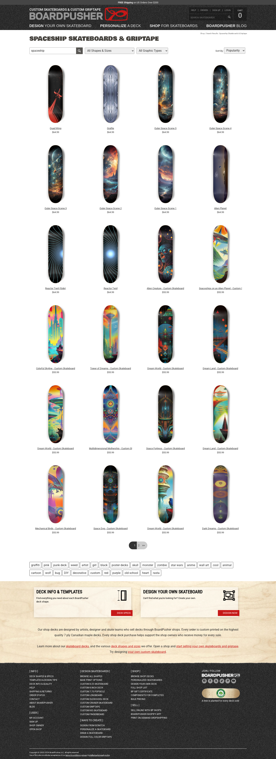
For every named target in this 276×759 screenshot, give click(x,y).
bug (57, 573)
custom (95, 573)
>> (143, 545)
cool (215, 565)
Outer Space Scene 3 (56, 208)
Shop (202, 33)
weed (74, 565)
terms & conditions (73, 755)
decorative (79, 573)
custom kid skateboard (93, 710)
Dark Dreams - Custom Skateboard (220, 528)
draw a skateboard (91, 733)
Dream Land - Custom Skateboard (220, 368)
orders (204, 10)
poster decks (120, 565)
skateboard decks (77, 646)
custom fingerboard (92, 714)
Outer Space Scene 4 (220, 128)
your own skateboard (60, 26)
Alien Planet (220, 208)
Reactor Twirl (111, 288)
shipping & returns (40, 691)
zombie (162, 565)
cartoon (36, 573)
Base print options (91, 680)
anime (191, 565)
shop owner (36, 725)
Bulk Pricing (138, 699)
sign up (216, 10)
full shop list (139, 687)
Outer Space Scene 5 (165, 128)
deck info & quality (40, 684)
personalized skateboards (146, 680)
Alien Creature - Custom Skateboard (165, 288)
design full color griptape (96, 737)
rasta (156, 573)
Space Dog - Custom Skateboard (110, 528)
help (193, 10)
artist (85, 565)
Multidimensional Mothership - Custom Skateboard (110, 448)
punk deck (60, 565)
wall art (204, 565)
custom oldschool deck (94, 699)
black (104, 565)
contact (34, 699)
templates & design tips (43, 680)
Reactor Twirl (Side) (55, 288)
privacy (84, 755)
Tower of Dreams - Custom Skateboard (110, 368)
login (228, 10)
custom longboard (91, 695)
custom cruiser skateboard (96, 703)
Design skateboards (95, 671)
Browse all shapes (91, 676)
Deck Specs (124, 613)
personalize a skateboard (95, 729)
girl (94, 565)
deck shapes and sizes (125, 646)
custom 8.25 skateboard (94, 684)
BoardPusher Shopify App (146, 714)
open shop (35, 729)
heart (145, 573)
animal (227, 565)
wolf (48, 573)
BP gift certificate (142, 691)
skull (135, 565)
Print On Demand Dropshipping (149, 718)
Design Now (230, 613)
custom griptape (90, 706)
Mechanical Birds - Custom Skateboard (55, 528)
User (34, 712)
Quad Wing (55, 128)
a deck (120, 26)
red (106, 573)
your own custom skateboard (147, 652)
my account (36, 718)
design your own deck (144, 684)
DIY (66, 573)
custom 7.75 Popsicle (92, 691)
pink (46, 565)
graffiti (35, 565)
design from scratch (92, 725)
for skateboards (174, 26)
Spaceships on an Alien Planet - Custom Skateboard (220, 288)
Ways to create (91, 720)
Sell (135, 705)
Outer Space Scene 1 (165, 208)
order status (37, 695)
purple (116, 573)
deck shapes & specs (41, 676)
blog (226, 26)
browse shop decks (142, 676)
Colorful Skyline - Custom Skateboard (55, 368)
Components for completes (147, 695)
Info (34, 671)
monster (147, 565)
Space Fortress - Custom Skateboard (165, 448)
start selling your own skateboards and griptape (207, 646)
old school (131, 573)
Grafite (110, 128)
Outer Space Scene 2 (111, 208)
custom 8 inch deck (91, 687)
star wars (177, 565)
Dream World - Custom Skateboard (165, 368)
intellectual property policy (99, 755)
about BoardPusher (41, 703)
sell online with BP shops (146, 710)
